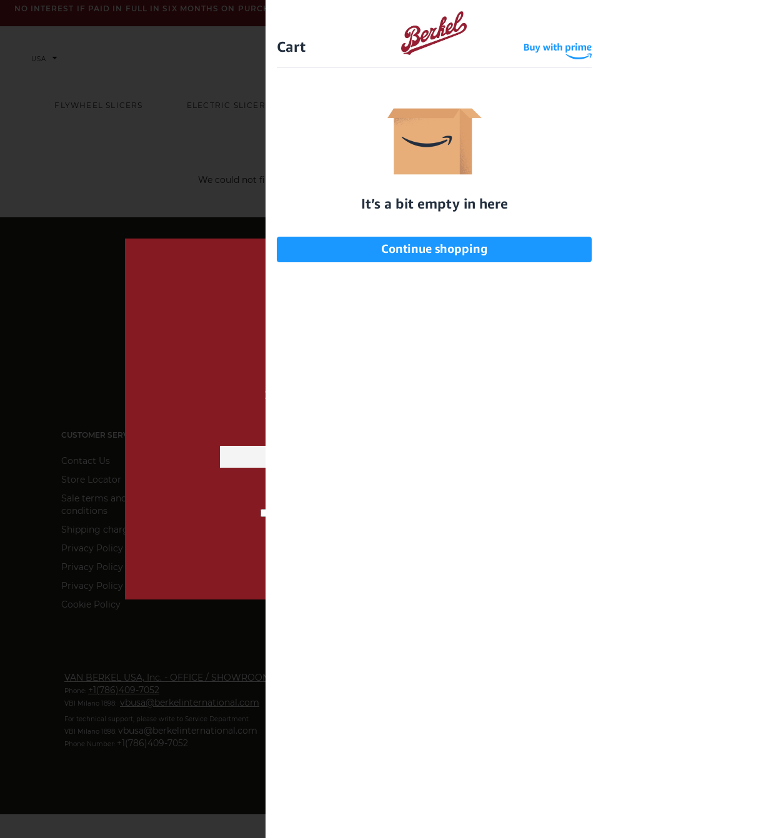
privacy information (480, 513)
